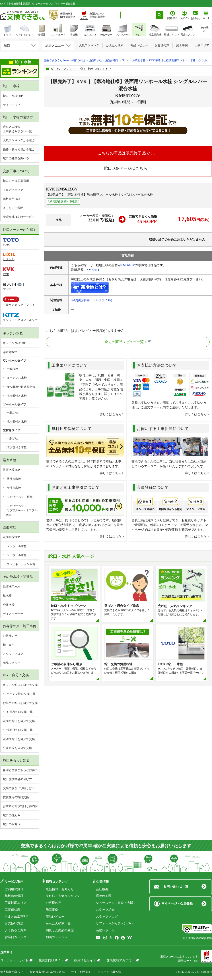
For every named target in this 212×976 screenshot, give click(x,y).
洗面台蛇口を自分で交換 (19, 721)
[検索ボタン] (159, 15)
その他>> (204, 29)
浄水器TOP (10, 352)
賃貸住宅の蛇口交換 (16, 797)
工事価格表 (12, 909)
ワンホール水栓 (16, 546)
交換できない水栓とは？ (19, 788)
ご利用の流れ (14, 889)
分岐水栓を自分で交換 (17, 748)
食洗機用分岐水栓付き (20, 387)
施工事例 (8, 645)
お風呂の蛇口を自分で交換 (20, 703)
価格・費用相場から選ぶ (19, 149)
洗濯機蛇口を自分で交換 (19, 739)
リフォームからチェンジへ (114, 923)
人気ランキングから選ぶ (19, 140)
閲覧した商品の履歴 (60, 930)
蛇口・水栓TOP (13, 96)
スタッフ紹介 (105, 909)
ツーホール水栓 (16, 555)
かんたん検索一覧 (58, 923)
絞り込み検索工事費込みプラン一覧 (17, 129)
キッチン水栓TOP (14, 343)
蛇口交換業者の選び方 (17, 779)
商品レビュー (11, 663)
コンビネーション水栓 (20, 564)
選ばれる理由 (105, 896)
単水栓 (7, 595)
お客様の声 (10, 635)
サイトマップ (11, 104)
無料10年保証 (11, 199)
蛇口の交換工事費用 (16, 180)
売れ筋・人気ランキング (63, 896)
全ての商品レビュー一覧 (124, 342)
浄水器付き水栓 (16, 395)
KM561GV (128, 265)
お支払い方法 (14, 923)
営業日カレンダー (17, 937)
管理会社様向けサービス (19, 217)
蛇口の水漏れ (11, 824)
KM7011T (93, 270)
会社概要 (102, 889)
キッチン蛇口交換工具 (20, 694)
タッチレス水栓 (16, 377)
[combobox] (138, 15)
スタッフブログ (13, 653)
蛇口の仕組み (11, 815)
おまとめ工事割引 (17, 916)
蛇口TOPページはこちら (126, 168)
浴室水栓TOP (11, 469)
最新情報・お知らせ (60, 889)
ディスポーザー (13, 613)
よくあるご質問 (13, 208)
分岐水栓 (8, 604)
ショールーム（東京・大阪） (116, 902)
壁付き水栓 (13, 479)
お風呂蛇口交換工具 (19, 712)
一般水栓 (12, 368)
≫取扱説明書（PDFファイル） (92, 300)
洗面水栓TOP (11, 537)
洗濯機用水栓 (11, 586)
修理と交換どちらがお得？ (20, 770)
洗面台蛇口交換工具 (19, 730)
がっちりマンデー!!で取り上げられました (80, 69)
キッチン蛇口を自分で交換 (20, 685)
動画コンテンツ (57, 937)
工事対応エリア (13, 190)
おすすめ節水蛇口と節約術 (20, 806)
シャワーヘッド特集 (19, 497)
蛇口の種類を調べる (16, 158)
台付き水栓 (13, 487)
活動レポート (105, 930)
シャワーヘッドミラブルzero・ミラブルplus (21, 510)
